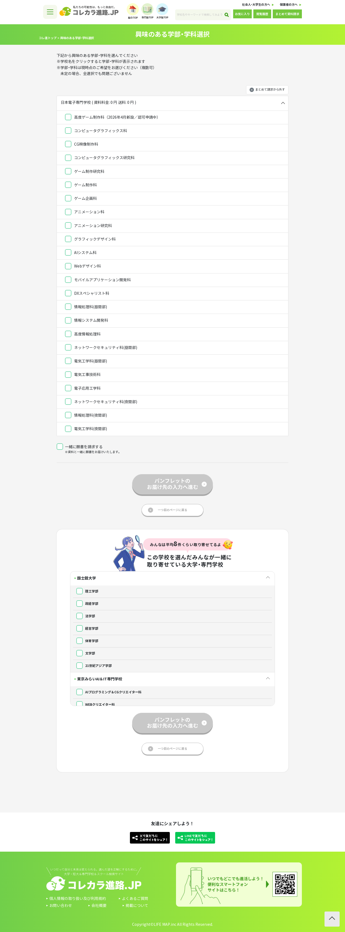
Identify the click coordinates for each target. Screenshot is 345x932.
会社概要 (98, 905)
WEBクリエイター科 (94, 704)
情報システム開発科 (86, 322)
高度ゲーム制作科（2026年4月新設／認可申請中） (112, 119)
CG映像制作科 (81, 146)
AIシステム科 (80, 254)
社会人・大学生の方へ (256, 4)
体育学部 (85, 640)
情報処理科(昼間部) (86, 308)
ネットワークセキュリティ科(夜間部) (101, 403)
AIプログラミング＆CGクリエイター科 (107, 691)
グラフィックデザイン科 (90, 241)
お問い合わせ (60, 905)
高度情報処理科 (83, 336)
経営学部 (85, 628)
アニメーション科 (84, 214)
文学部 (84, 652)
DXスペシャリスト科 (87, 295)
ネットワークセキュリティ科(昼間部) (101, 349)
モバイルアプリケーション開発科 (98, 281)
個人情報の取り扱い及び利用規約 (77, 898)
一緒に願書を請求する (80, 447)
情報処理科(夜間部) (86, 417)
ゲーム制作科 (81, 186)
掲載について (137, 905)
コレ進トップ (48, 38)
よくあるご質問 (135, 898)
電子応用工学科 (83, 390)
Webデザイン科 (83, 268)
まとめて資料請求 (287, 14)
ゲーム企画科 (81, 200)
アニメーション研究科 (88, 227)
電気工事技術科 (83, 376)
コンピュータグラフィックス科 (96, 132)
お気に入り (242, 14)
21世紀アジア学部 (92, 665)
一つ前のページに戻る (172, 510)
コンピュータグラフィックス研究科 (99, 160)
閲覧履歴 (262, 14)
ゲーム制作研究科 (84, 173)
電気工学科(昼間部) (86, 363)
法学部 (84, 615)
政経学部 (85, 603)
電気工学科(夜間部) (86, 431)
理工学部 (85, 590)
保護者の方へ (289, 4)
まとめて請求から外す (270, 89)
